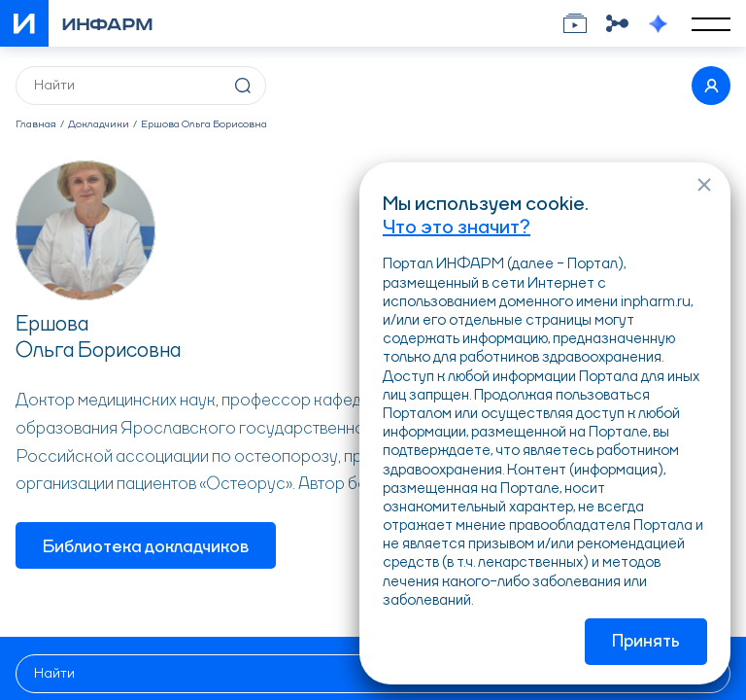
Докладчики (98, 125)
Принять (646, 641)
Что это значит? (456, 228)
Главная (36, 125)
